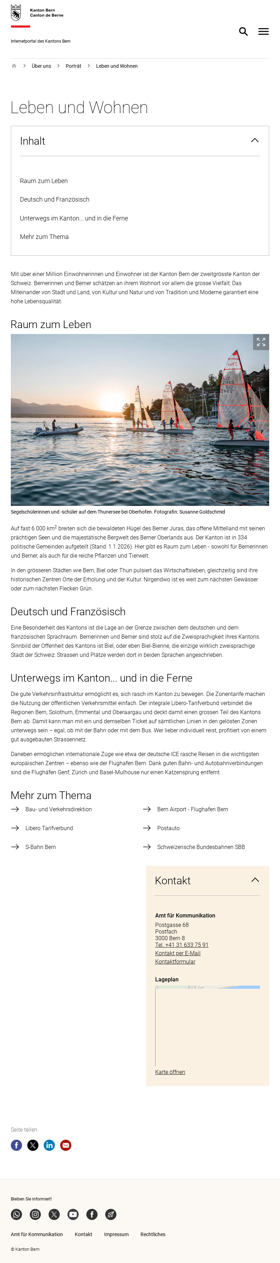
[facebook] (16, 1147)
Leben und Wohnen (117, 66)
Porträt (73, 66)
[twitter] (32, 1147)
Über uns (41, 66)
